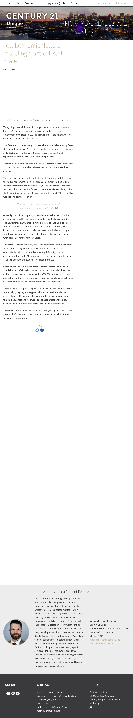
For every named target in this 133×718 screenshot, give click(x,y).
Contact (74, 3)
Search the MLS (104, 238)
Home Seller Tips (92, 453)
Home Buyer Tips (92, 459)
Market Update (91, 442)
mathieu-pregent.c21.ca (101, 643)
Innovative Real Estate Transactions (103, 519)
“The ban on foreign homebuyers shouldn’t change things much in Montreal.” (38, 206)
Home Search (122, 3)
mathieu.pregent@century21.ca (105, 639)
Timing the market (93, 491)
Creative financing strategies (99, 508)
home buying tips (93, 540)
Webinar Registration (26, 3)
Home (7, 3)
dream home (90, 535)
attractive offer (91, 551)
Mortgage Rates (92, 469)
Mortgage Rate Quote (54, 3)
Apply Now (104, 354)
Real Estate (89, 448)
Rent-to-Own (90, 475)
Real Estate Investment (96, 562)
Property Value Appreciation (98, 579)
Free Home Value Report (104, 182)
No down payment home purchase (102, 513)
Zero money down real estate (99, 502)
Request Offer (104, 298)
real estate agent (92, 557)
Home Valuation (101, 3)
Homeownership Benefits (97, 568)
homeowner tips (92, 464)
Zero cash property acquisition (100, 524)
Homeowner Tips (92, 480)
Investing (88, 486)
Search (122, 53)
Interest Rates (91, 497)
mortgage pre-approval (96, 546)
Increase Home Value (94, 529)
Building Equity (91, 573)
